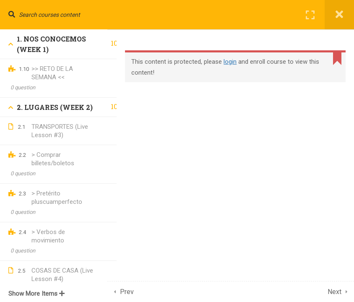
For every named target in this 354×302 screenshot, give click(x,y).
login (239, 61)
